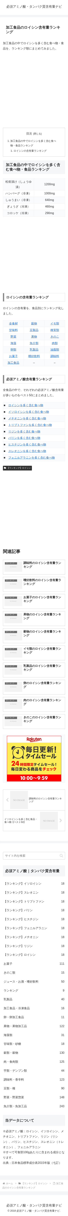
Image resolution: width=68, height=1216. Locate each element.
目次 (29, 133)
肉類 (55, 343)
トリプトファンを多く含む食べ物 (30, 425)
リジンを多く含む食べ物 (24, 431)
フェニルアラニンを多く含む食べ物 (31, 457)
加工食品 (13, 362)
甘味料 (13, 330)
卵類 (13, 349)
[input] (34, 856)
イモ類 (54, 323)
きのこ (54, 336)
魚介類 (34, 343)
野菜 (13, 336)
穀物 (34, 323)
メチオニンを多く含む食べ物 (27, 418)
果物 (34, 336)
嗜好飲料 (34, 356)
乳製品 (34, 349)
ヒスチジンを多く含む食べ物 (27, 444)
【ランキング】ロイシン (17, 468)
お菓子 (13, 356)
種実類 (54, 330)
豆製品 (34, 330)
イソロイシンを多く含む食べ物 (28, 411)
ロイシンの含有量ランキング (30, 150)
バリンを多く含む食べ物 (24, 437)
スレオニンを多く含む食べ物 (27, 451)
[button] (61, 856)
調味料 (54, 356)
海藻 (13, 343)
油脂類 (54, 349)
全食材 (13, 323)
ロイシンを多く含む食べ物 (25, 405)
